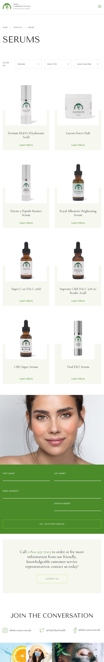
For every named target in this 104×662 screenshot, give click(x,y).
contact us (52, 578)
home (5, 27)
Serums (31, 27)
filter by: (6, 64)
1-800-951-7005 (39, 551)
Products (18, 27)
